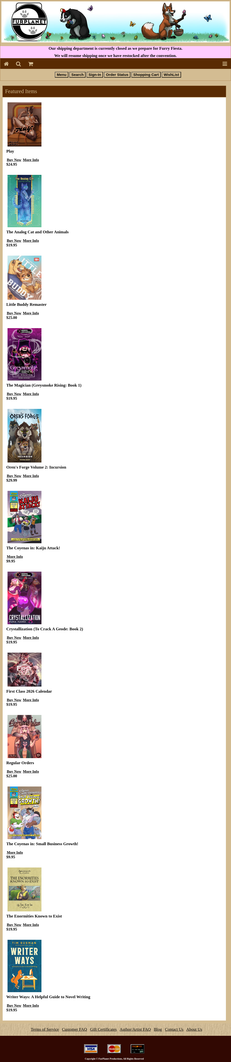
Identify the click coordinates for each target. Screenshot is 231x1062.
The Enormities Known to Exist (34, 916)
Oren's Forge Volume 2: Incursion (36, 467)
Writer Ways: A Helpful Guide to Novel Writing (48, 997)
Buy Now (14, 160)
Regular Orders (20, 763)
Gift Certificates (103, 1029)
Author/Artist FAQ (135, 1029)
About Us (194, 1029)
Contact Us (174, 1029)
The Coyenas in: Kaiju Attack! (33, 548)
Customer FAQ (74, 1029)
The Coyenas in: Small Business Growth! (42, 844)
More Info (31, 160)
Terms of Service (45, 1029)
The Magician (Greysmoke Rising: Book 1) (43, 385)
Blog (158, 1029)
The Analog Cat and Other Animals (37, 232)
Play (10, 151)
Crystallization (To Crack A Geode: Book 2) (44, 629)
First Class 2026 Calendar (29, 691)
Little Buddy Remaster (26, 304)
